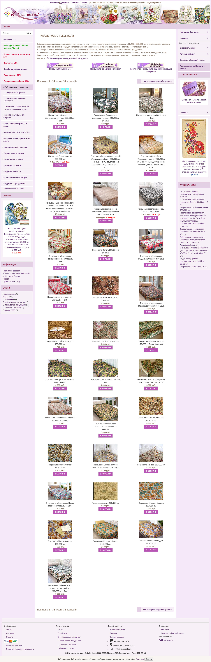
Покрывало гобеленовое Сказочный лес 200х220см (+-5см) (105, 426)
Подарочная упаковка (13, 153)
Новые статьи (9, 294)
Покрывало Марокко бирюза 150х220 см (151, 504)
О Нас (9, 629)
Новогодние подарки (13, 159)
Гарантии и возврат (11, 271)
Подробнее (140, 659)
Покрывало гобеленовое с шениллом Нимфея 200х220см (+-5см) (105, 118)
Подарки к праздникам (14, 183)
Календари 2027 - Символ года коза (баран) (15, 46)
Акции (5, 297)
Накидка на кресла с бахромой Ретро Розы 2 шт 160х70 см (151, 380)
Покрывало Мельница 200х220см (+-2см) (151, 116)
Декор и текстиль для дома (16, 132)
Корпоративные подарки (15, 147)
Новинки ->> (9, 39)
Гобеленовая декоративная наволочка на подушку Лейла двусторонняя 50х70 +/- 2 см (193, 215)
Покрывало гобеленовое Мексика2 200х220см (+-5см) (151, 304)
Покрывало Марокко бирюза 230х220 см (105, 542)
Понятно (149, 659)
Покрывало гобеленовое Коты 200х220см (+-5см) (151, 210)
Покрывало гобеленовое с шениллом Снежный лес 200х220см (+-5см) (59, 588)
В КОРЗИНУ (59, 127)
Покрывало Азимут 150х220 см (105, 503)
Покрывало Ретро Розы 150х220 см (105, 380)
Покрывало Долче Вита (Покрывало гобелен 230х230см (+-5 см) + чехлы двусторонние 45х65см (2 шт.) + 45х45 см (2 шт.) (151, 162)
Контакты (54, 3)
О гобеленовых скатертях (14, 302)
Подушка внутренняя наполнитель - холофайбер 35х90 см (192, 261)
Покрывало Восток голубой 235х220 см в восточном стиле (105, 466)
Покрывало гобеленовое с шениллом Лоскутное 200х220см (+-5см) (59, 118)
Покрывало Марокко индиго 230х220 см (151, 542)
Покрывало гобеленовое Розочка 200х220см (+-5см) (60, 419)
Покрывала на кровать (15, 93)
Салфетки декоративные (15, 69)
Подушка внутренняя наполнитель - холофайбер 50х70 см (192, 223)
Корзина (194, 38)
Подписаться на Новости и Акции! (192, 67)
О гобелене (8, 299)
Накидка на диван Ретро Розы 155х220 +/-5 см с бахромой (151, 342)
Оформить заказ (194, 48)
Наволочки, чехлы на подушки (13, 116)
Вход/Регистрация (117, 629)
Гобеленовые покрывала (15, 87)
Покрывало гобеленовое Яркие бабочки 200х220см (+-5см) (60, 504)
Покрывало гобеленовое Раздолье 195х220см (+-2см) (151, 257)
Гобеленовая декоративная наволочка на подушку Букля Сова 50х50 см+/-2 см (192, 239)
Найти (28, 33)
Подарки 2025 (9, 310)
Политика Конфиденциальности (20, 649)
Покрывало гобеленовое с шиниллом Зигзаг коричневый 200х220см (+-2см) (105, 212)
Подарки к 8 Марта (12, 165)
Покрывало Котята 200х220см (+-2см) (105, 251)
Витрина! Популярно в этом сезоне (16, 139)
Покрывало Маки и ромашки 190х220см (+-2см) (60, 298)
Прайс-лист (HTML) (11, 281)
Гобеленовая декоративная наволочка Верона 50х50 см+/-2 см (194, 202)
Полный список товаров (13, 188)
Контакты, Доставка (194, 32)
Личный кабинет (194, 54)
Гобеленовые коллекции (15, 177)
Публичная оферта (66, 648)
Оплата (9, 637)
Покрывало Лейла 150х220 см (105, 341)
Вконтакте (166, 640)
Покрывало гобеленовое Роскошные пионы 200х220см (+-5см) (60, 259)
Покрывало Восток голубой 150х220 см (60, 466)
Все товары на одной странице (157, 81)
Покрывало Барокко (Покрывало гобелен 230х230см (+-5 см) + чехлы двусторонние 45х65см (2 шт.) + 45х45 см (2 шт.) (60, 207)
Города (6, 279)
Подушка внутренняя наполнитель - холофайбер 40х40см (192, 194)
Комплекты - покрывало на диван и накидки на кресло (17, 108)
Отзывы (85, 3)
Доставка (64, 3)
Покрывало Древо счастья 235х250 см (60, 157)
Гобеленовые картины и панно (15, 125)
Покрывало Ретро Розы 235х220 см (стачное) (60, 380)
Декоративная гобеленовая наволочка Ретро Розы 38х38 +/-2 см (192, 231)
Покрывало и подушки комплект (15, 100)
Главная (6, 26)
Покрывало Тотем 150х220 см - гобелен (105, 299)
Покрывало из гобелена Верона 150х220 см (60, 342)
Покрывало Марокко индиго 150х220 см (60, 542)
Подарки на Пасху (12, 171)
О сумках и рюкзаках (12, 307)
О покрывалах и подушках (14, 305)
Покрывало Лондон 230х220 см (151, 465)
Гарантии (75, 3)
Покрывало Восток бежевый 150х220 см (151, 419)
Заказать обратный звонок (192, 60)
